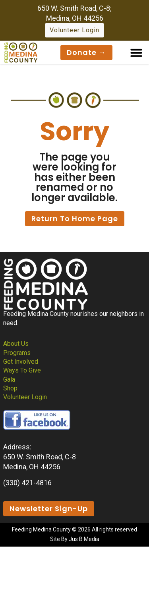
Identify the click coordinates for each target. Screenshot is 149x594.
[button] (136, 52)
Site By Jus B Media (74, 539)
